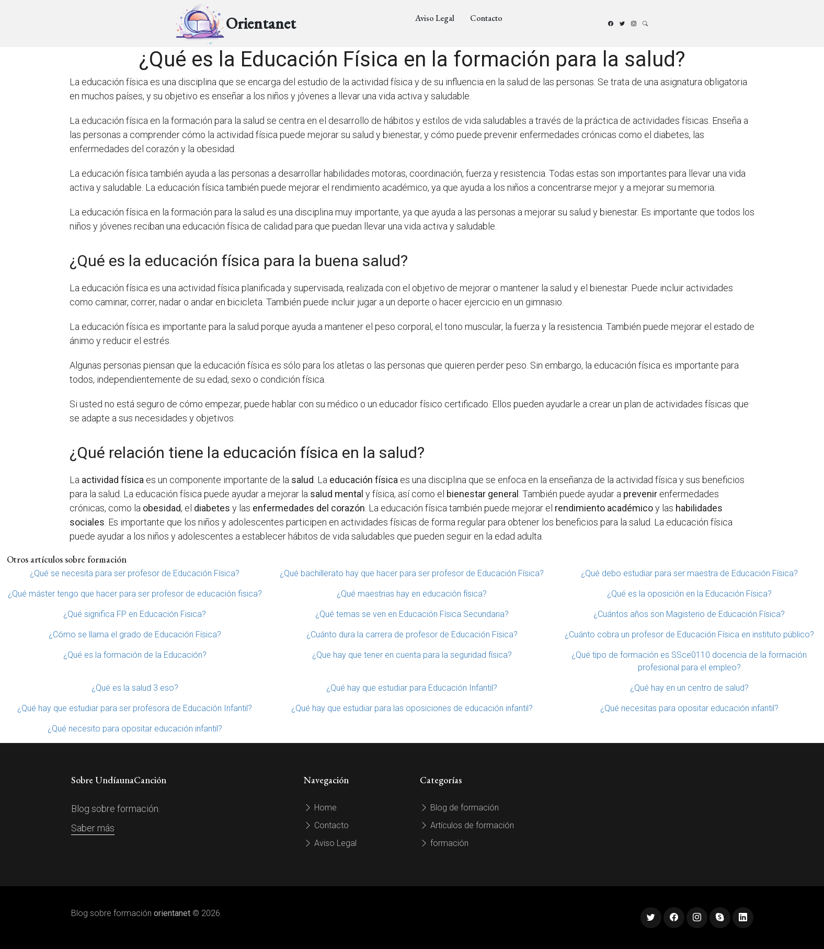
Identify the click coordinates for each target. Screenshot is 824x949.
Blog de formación (459, 808)
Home (320, 808)
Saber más (93, 827)
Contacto (486, 18)
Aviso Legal (434, 18)
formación (444, 843)
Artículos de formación (467, 825)
